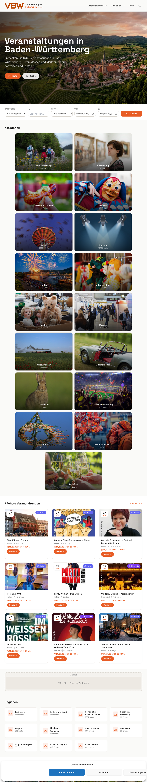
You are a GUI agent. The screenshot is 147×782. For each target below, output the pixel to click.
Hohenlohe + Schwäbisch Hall (90, 716)
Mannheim (9, 724)
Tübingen (9, 732)
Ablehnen (104, 772)
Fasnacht (44, 720)
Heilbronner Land (84, 712)
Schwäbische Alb (84, 744)
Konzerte (134, 326)
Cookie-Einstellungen (121, 728)
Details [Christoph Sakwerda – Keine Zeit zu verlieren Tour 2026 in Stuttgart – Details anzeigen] (60, 419)
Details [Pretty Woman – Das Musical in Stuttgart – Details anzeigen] (60, 365)
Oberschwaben (83, 732)
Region (54, 109)
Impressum (116, 716)
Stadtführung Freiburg (18, 300)
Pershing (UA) (14, 354)
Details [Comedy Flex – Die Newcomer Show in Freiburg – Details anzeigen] (60, 311)
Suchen (131, 113)
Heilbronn (19, 357)
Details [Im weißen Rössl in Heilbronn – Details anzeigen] (13, 416)
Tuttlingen (115, 357)
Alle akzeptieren (66, 772)
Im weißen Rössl (15, 404)
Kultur (41, 273)
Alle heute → (136, 263)
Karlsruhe (9, 720)
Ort (30, 109)
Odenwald (80, 736)
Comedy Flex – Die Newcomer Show (72, 300)
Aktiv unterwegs (48, 708)
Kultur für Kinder (47, 736)
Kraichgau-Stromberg (86, 720)
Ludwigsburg (11, 728)
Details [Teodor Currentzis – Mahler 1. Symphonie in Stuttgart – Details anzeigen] (108, 419)
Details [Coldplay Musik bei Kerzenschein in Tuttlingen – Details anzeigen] (108, 365)
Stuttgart (65, 357)
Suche (31, 76)
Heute (131, 5)
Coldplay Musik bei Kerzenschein (117, 354)
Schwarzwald (82, 748)
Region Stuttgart (83, 740)
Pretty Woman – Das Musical (68, 354)
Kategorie (10, 109)
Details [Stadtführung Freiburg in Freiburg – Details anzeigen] (13, 311)
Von (76, 109)
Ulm (6, 736)
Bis (99, 109)
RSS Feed (115, 724)
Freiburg (18, 303)
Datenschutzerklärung (121, 720)
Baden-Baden (114, 306)
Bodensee (80, 708)
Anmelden (97, 638)
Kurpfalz (80, 724)
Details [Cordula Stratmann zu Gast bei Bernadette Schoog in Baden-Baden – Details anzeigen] (108, 314)
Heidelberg (10, 716)
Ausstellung (45, 712)
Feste (42, 724)
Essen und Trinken (48, 716)
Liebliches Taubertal (85, 728)
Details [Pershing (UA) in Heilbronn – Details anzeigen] (13, 365)
